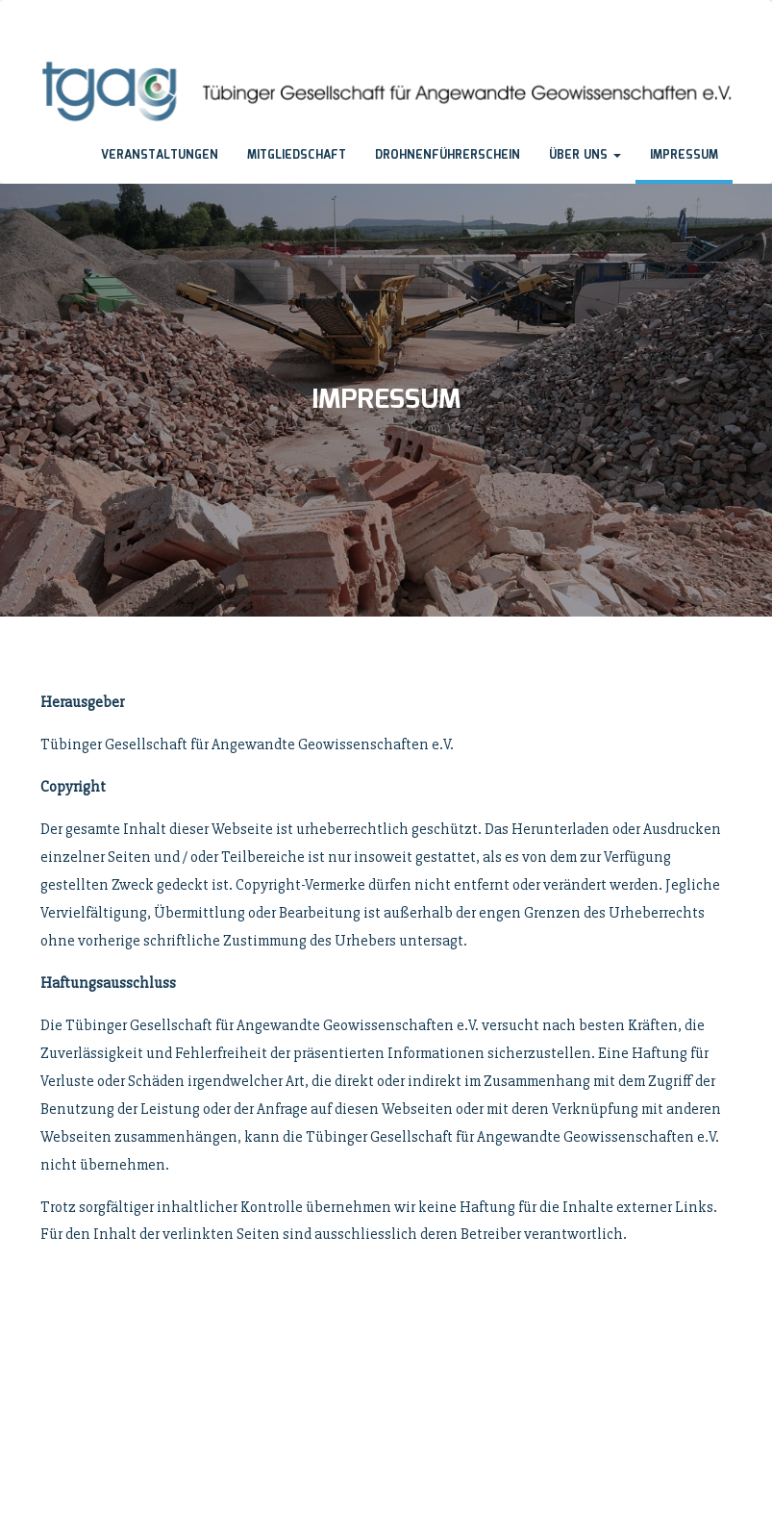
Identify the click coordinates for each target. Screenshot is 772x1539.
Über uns (585, 155)
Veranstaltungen (159, 155)
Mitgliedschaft (296, 155)
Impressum (684, 155)
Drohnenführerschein (447, 155)
